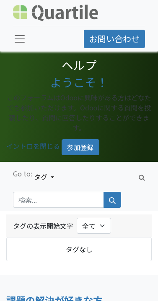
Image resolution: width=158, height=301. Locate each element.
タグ (41, 177)
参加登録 (80, 147)
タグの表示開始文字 (43, 226)
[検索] (112, 200)
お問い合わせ (114, 39)
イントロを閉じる (33, 146)
